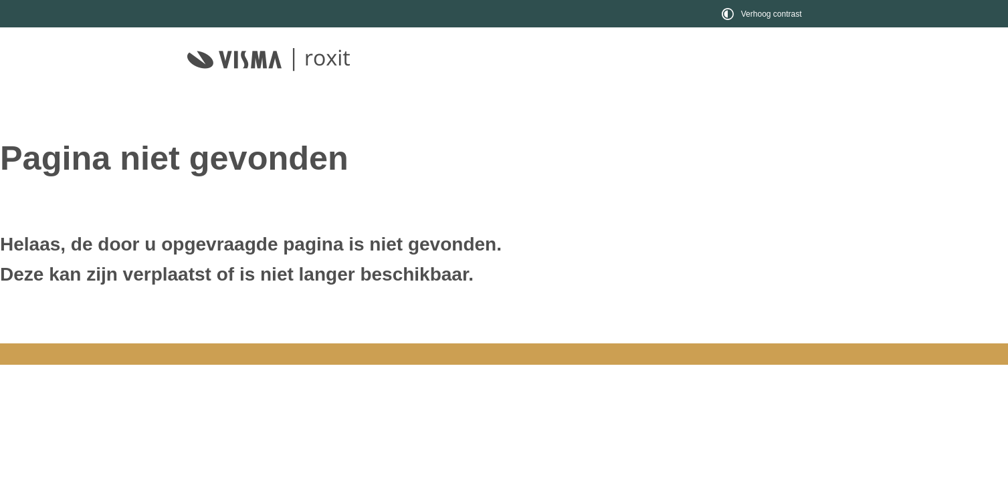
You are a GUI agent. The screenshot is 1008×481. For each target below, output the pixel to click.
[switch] (763, 13)
